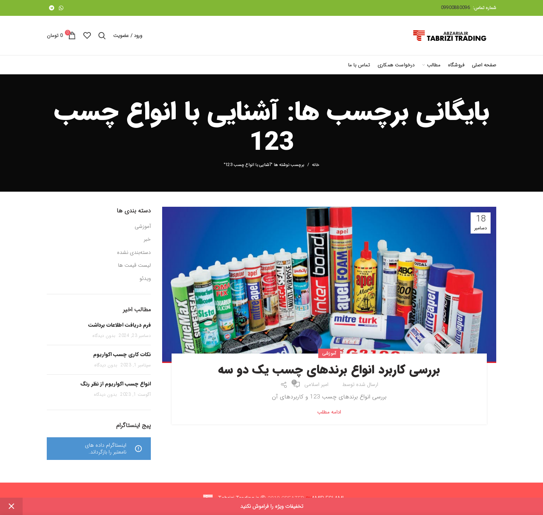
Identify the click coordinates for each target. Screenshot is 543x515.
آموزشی (329, 353)
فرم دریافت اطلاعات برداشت (119, 325)
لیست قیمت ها (134, 265)
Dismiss (11, 506)
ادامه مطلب (329, 412)
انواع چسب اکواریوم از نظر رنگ (116, 384)
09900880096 (455, 7)
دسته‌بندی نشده (134, 253)
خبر (147, 239)
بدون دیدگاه (103, 335)
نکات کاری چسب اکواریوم (122, 354)
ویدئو (145, 279)
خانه (315, 165)
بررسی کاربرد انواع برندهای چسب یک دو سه (329, 370)
